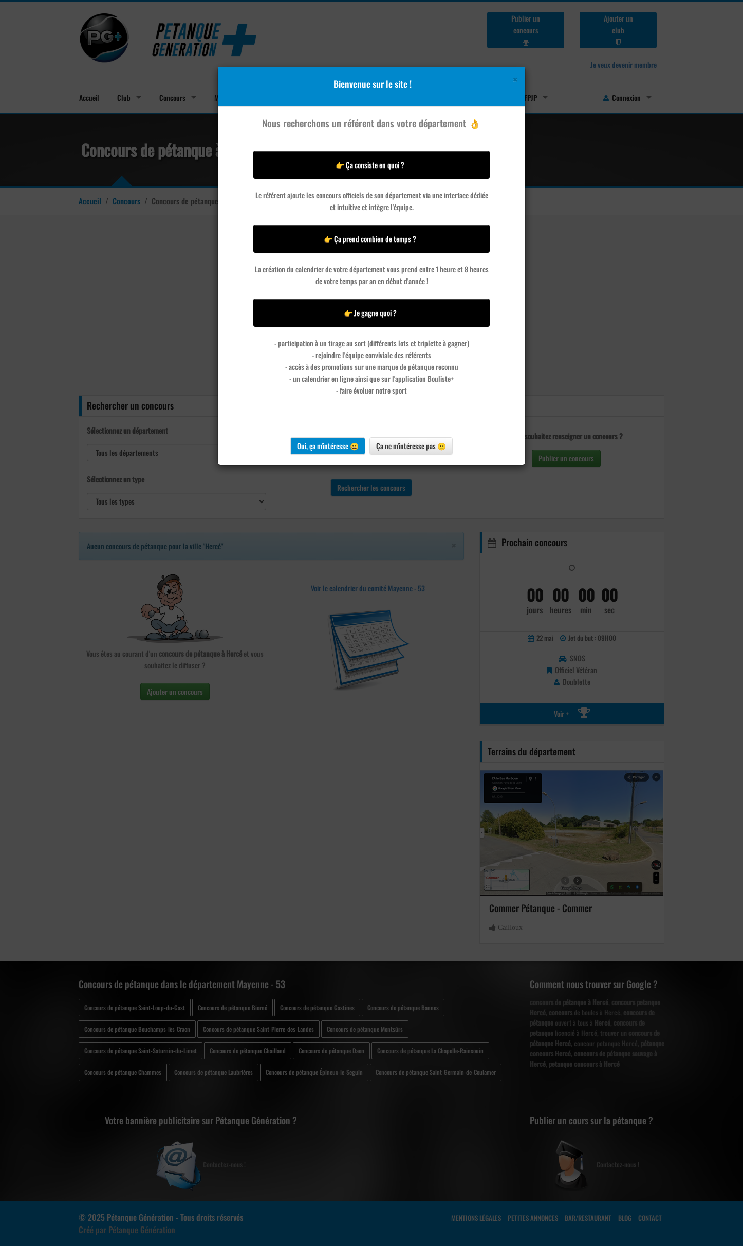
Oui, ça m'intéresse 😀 (328, 445)
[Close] (515, 79)
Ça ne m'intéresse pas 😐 (411, 445)
